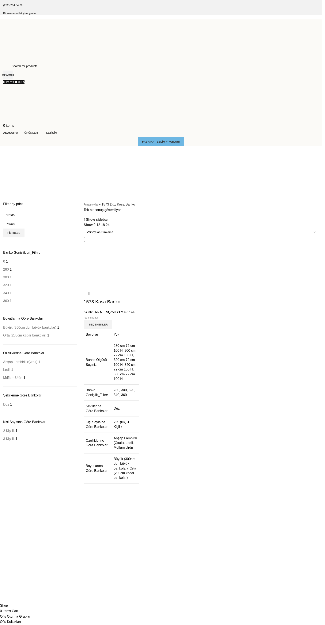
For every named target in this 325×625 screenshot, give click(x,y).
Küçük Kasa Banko (255, 527)
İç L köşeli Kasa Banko (258, 548)
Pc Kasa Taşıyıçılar (95, 534)
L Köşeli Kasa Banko (256, 541)
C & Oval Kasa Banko (257, 563)
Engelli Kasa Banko (176, 541)
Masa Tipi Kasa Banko (177, 555)
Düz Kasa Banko (254, 534)
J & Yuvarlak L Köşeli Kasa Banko (265, 555)
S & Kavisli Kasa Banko (258, 570)
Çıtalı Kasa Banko (15, 527)
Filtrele (13, 232)
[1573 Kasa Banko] (111, 265)
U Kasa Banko (252, 584)
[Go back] (8, 151)
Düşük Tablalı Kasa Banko (180, 534)
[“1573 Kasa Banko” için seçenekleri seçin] (98, 324)
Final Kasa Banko (14, 534)
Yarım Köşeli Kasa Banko (259, 577)
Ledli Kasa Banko (174, 548)
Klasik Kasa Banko (15, 541)
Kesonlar (89, 527)
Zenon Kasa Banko (15, 555)
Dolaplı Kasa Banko (176, 527)
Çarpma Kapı (92, 541)
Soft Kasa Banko (14, 548)
